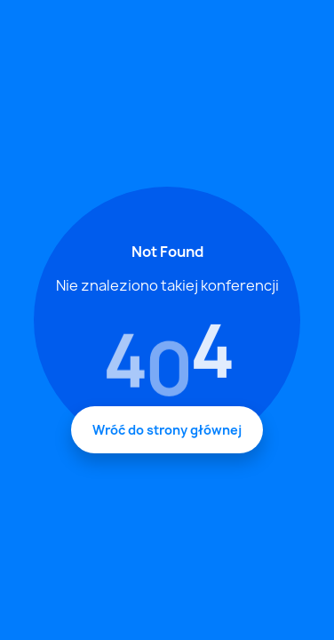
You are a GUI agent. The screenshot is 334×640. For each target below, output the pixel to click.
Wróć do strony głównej (167, 429)
